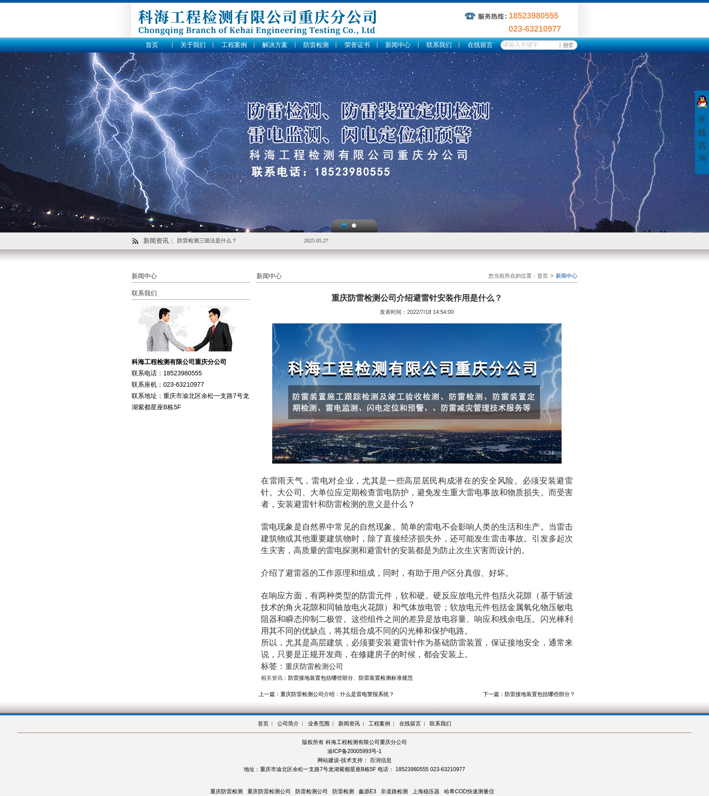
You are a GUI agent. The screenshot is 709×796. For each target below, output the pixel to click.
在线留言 (480, 45)
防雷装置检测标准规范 (386, 678)
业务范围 (319, 723)
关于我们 (193, 45)
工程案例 (234, 45)
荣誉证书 (357, 45)
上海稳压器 (426, 791)
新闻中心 (398, 45)
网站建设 (328, 760)
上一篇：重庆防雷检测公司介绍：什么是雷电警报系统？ (326, 694)
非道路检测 (394, 791)
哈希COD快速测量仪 (469, 791)
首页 (152, 45)
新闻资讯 (349, 723)
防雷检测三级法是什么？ (207, 240)
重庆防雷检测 (226, 791)
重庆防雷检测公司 (269, 791)
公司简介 (288, 723)
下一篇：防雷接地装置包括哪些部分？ (529, 694)
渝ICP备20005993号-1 (354, 751)
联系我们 (439, 45)
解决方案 (275, 45)
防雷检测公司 (311, 791)
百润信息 (381, 760)
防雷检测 (316, 45)
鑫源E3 (367, 791)
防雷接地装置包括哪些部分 (320, 678)
